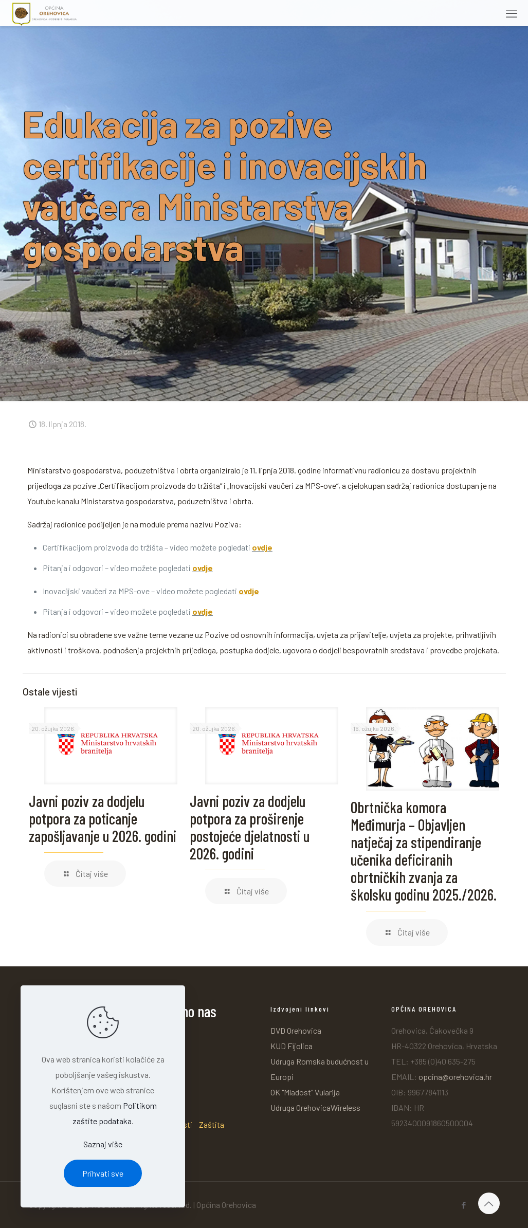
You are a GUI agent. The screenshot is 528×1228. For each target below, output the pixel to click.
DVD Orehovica (295, 1030)
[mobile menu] (511, 13)
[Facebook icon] (464, 1204)
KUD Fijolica (291, 1046)
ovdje (262, 547)
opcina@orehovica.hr (455, 1077)
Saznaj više (102, 1144)
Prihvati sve (102, 1173)
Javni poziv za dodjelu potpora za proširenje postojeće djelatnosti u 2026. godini (249, 827)
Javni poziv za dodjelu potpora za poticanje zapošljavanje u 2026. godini (102, 818)
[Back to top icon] (489, 1203)
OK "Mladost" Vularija (305, 1092)
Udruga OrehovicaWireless (315, 1107)
